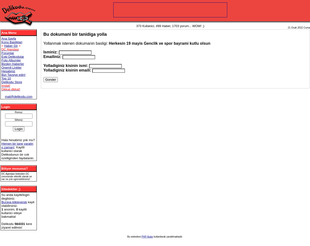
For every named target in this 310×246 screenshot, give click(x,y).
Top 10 (6, 78)
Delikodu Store (11, 82)
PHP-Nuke (147, 236)
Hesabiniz (8, 71)
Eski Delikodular (12, 56)
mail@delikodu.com (18, 96)
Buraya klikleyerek (14, 202)
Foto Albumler (11, 60)
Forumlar (7, 53)
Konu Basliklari (11, 42)
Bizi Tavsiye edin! (13, 75)
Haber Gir (11, 46)
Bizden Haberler (12, 64)
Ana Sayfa (8, 38)
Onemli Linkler (11, 67)
